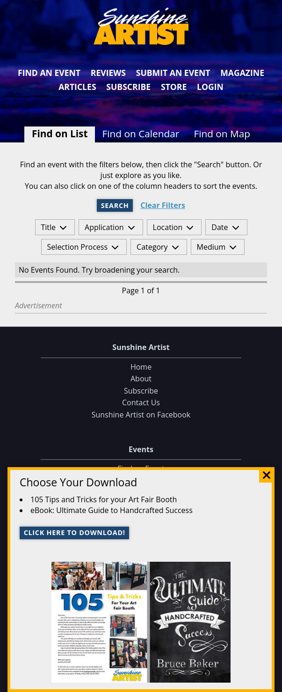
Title (48, 227)
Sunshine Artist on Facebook (141, 414)
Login (210, 86)
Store (174, 86)
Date (219, 227)
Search (115, 205)
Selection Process (77, 247)
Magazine (242, 72)
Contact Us (141, 403)
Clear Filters (162, 205)
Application (104, 227)
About (141, 379)
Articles (77, 86)
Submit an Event (173, 72)
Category (152, 247)
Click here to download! (74, 532)
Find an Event (49, 72)
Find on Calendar (141, 133)
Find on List (59, 133)
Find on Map (222, 133)
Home (141, 367)
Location (168, 227)
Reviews (108, 72)
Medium (211, 247)
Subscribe (128, 86)
